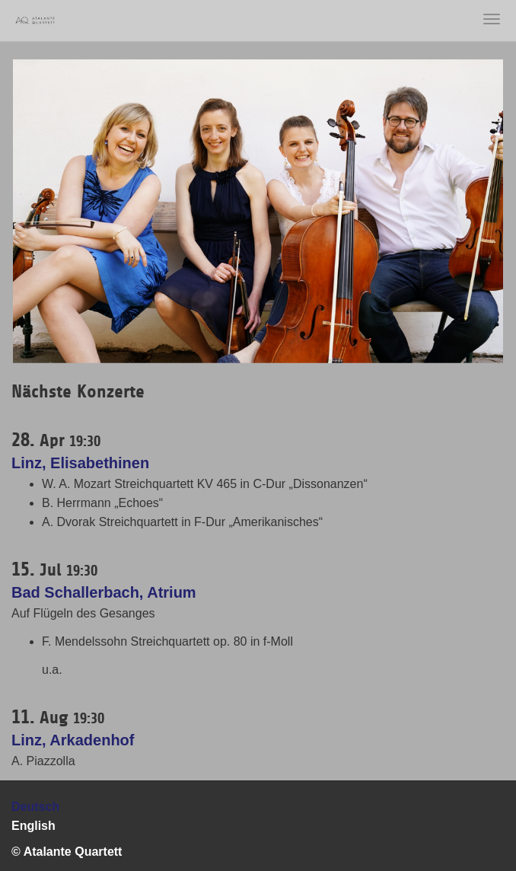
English (33, 825)
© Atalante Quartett (66, 851)
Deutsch (35, 806)
